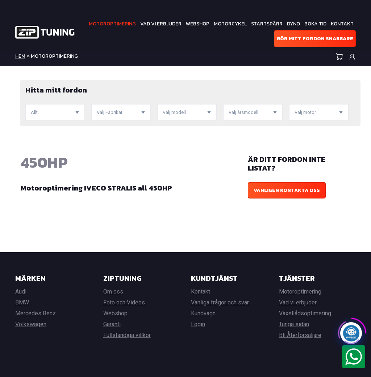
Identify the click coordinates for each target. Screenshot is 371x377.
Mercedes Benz (35, 313)
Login (198, 324)
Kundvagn (203, 313)
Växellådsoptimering (305, 313)
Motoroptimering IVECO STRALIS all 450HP (96, 188)
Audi (20, 291)
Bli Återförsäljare (300, 335)
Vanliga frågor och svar (220, 302)
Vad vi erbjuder (161, 23)
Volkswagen (30, 324)
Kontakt (342, 23)
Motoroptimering (112, 23)
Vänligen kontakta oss (287, 190)
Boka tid (315, 23)
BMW (22, 302)
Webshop (197, 23)
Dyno (293, 23)
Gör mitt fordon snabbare (314, 38)
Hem (20, 56)
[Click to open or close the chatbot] (351, 332)
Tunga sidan (294, 324)
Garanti (112, 324)
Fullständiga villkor (127, 335)
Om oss (113, 291)
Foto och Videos (124, 302)
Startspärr (267, 23)
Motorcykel (230, 23)
